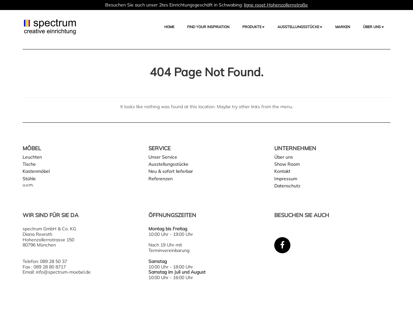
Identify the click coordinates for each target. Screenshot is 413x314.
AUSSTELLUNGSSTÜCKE (299, 27)
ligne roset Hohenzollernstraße (276, 5)
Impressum (285, 179)
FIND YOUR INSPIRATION (208, 27)
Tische (29, 164)
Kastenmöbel (36, 171)
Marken (342, 27)
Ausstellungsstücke (168, 164)
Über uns (373, 27)
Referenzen (160, 179)
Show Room (287, 164)
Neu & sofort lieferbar (170, 171)
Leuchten (32, 157)
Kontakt (282, 171)
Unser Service (162, 157)
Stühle (29, 179)
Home (169, 27)
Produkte (253, 27)
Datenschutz (287, 186)
